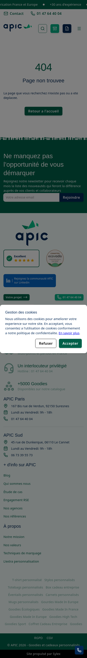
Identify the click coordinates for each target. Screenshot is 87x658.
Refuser (46, 343)
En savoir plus (69, 333)
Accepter (70, 343)
